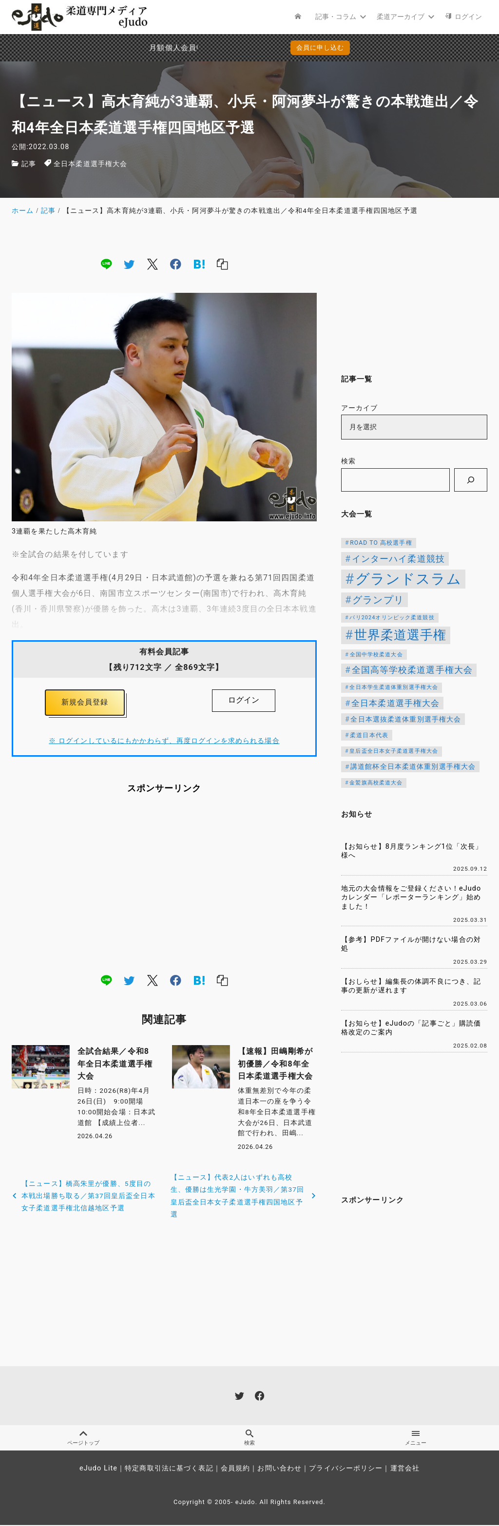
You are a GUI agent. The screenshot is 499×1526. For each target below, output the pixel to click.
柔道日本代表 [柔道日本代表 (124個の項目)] (369, 735)
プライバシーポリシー (346, 1470)
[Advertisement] (164, 886)
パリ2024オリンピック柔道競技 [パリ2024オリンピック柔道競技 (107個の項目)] (391, 617)
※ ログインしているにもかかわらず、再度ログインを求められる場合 (164, 743)
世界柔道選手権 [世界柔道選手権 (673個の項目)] (400, 635)
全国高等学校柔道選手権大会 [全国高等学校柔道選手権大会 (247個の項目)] (412, 670)
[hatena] (199, 263)
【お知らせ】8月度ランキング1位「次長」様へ (412, 851)
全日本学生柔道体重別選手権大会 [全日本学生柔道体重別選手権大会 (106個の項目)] (393, 687)
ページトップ (83, 1439)
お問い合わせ (279, 1470)
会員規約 (235, 1470)
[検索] (470, 480)
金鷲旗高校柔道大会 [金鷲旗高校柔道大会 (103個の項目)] (376, 783)
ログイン (243, 700)
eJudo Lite (98, 1470)
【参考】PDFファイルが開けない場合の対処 (411, 944)
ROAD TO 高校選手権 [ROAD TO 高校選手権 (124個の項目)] (381, 542)
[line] (106, 263)
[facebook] (175, 263)
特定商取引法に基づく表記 (169, 1470)
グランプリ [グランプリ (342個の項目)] (378, 600)
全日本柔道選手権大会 (90, 164)
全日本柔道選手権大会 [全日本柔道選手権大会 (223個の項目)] (395, 703)
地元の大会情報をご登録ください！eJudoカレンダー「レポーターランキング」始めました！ (411, 897)
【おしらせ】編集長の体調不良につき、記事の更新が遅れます (411, 986)
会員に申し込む (320, 47)
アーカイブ (359, 408)
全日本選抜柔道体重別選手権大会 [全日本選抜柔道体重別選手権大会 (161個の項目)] (405, 719)
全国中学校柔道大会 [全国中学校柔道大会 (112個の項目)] (376, 654)
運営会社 (405, 1470)
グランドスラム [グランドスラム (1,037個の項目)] (408, 579)
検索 (348, 461)
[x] (152, 263)
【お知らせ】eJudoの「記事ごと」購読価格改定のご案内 (411, 1028)
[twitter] (129, 263)
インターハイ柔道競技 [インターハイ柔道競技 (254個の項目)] (398, 558)
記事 (28, 164)
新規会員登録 (85, 703)
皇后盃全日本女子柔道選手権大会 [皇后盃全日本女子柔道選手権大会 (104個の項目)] (393, 751)
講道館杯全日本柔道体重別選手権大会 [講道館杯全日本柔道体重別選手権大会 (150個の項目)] (413, 766)
